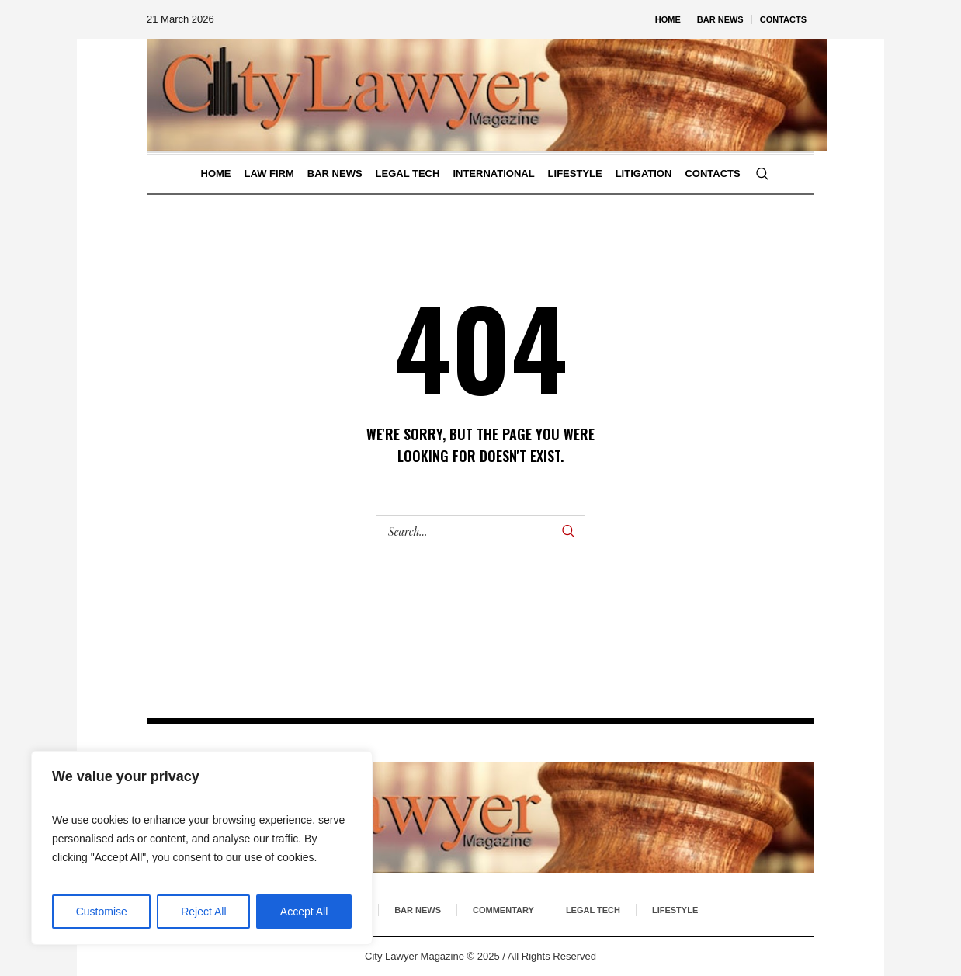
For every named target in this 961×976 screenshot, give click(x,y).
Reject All (203, 911)
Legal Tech (593, 910)
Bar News (417, 910)
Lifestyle (675, 910)
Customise (101, 911)
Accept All (304, 911)
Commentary (503, 910)
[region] (202, 848)
